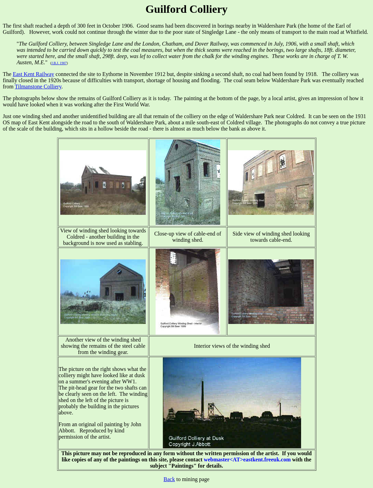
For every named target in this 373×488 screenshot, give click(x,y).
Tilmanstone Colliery (38, 86)
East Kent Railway (33, 74)
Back (169, 479)
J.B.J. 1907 (59, 63)
